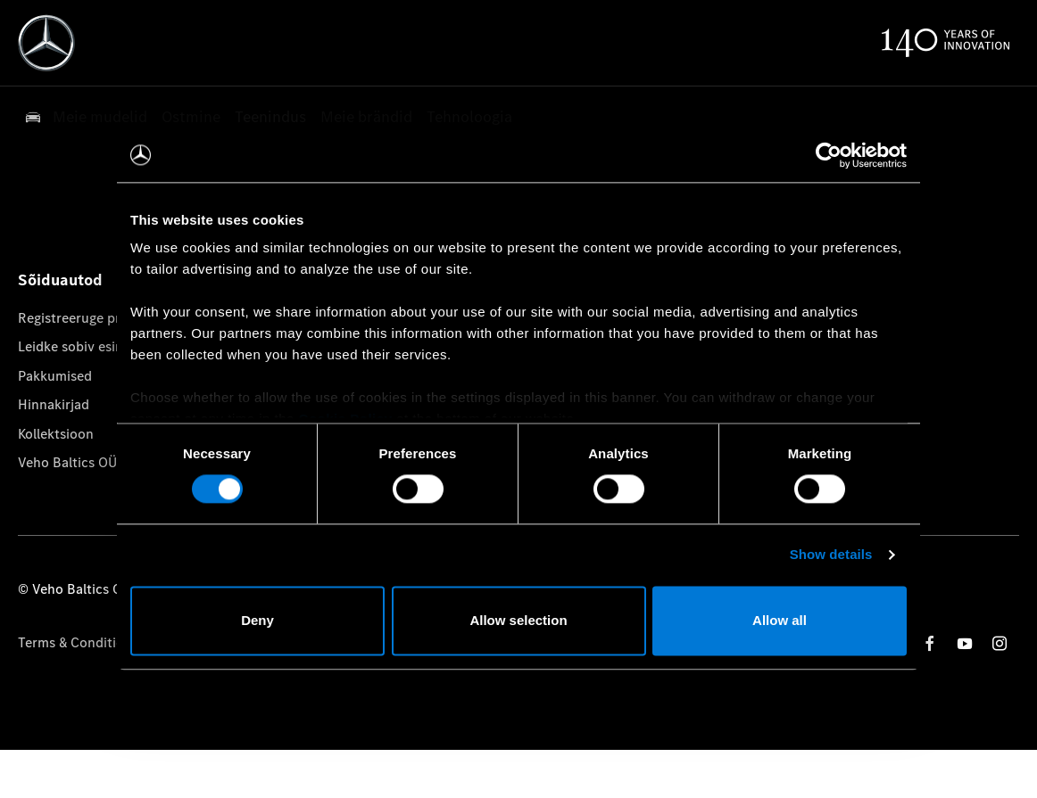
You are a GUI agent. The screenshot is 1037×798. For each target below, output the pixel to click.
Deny (257, 620)
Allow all (779, 620)
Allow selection (518, 620)
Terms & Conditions (78, 642)
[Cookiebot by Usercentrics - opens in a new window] (829, 155)
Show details (831, 555)
